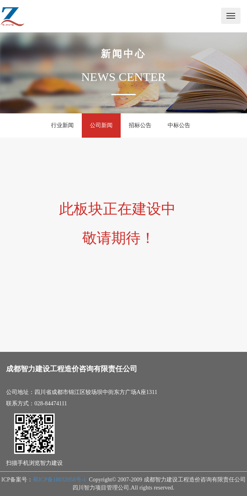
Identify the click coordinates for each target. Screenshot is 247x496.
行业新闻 (62, 125)
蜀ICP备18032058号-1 (59, 480)
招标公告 (140, 125)
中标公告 (179, 125)
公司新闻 (101, 125)
